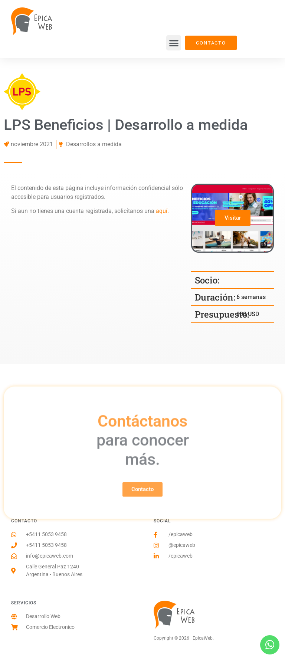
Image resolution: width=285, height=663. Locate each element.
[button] (173, 42)
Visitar (233, 217)
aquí (161, 210)
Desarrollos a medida (94, 144)
